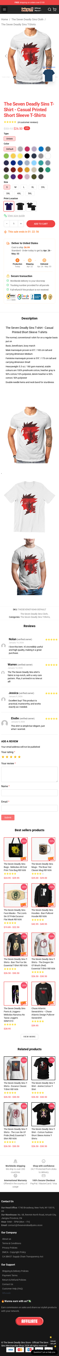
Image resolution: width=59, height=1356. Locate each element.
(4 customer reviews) (28, 122)
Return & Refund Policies (14, 1280)
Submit (7, 817)
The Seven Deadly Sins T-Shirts (18, 24)
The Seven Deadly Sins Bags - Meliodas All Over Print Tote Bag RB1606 (15, 867)
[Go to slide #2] (25, 91)
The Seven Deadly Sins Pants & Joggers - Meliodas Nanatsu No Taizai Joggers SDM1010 (14, 1014)
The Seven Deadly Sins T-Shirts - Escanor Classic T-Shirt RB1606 (15, 1086)
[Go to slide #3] (41, 91)
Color (6, 143)
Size (6, 182)
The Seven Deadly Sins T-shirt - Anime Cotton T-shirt (43, 1086)
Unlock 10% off (53, 1342)
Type (6, 133)
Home (4, 19)
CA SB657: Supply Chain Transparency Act (22, 1256)
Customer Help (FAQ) (12, 1288)
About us (6, 1239)
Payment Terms (9, 1275)
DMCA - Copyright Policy (14, 1252)
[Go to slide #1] (8, 91)
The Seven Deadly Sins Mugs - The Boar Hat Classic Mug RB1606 (42, 867)
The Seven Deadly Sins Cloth (27, 19)
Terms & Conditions (11, 1243)
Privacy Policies (9, 1247)
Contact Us (7, 1284)
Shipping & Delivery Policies (15, 1271)
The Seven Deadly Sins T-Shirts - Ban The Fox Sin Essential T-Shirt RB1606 (16, 962)
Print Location (11, 198)
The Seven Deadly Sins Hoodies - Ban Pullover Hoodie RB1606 (42, 913)
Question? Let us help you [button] (44, 1352)
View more (29, 1037)
